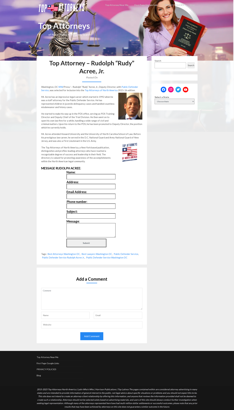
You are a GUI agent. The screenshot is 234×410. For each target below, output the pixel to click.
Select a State (162, 97)
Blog (192, 5)
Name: (71, 172)
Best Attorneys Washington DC (64, 254)
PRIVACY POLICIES (174, 5)
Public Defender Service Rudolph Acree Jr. (63, 257)
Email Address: (77, 192)
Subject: (72, 211)
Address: (73, 182)
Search (158, 60)
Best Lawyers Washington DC (97, 254)
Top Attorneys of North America (101, 90)
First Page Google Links (147, 5)
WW (60, 86)
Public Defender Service (126, 254)
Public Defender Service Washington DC (106, 257)
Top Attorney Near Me (119, 5)
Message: (73, 221)
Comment (91, 299)
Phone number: (77, 201)
